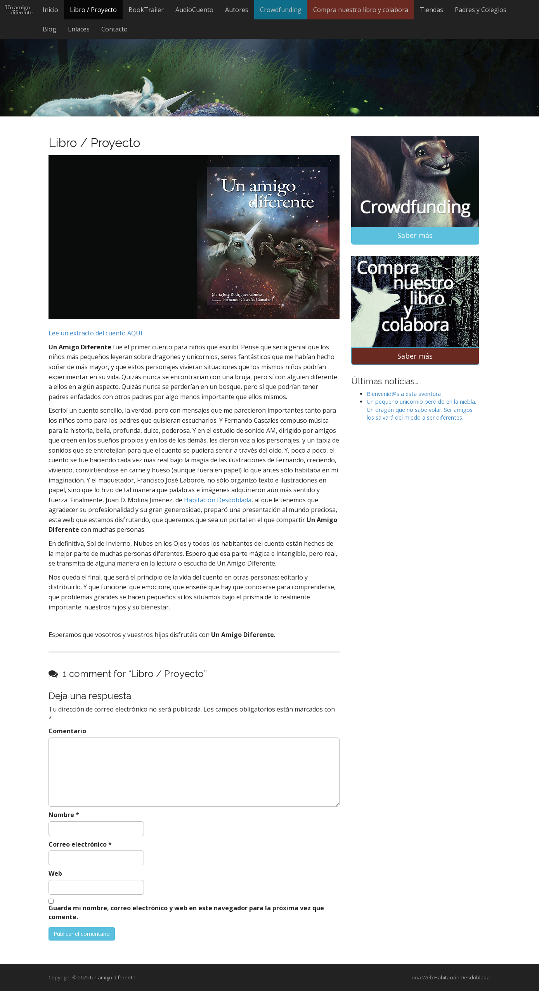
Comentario (67, 731)
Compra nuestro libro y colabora (360, 9)
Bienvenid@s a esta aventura (404, 393)
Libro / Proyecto (93, 9)
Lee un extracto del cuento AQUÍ (95, 333)
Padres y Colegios (480, 9)
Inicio (50, 9)
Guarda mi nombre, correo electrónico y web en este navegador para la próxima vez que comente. (186, 912)
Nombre (64, 815)
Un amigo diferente (112, 977)
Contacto (114, 29)
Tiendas (431, 9)
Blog (49, 29)
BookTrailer (146, 9)
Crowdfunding (281, 9)
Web (55, 873)
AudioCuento (194, 9)
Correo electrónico (80, 844)
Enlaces (79, 29)
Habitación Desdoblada (217, 500)
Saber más (415, 235)
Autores (236, 9)
